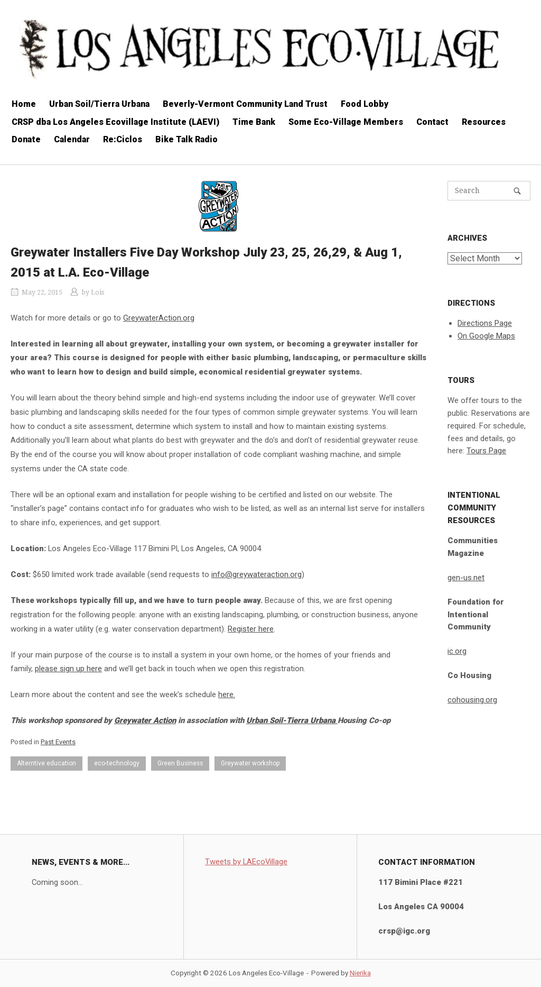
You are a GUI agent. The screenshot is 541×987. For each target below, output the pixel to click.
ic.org (457, 651)
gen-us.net (465, 577)
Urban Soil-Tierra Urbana (292, 720)
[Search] (517, 190)
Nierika (360, 973)
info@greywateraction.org (256, 574)
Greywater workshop (250, 763)
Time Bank (253, 122)
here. (226, 694)
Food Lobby (364, 104)
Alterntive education (46, 763)
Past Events (58, 742)
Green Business (180, 763)
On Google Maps (486, 336)
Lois (97, 292)
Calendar (72, 139)
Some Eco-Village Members (345, 122)
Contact (432, 122)
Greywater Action (145, 720)
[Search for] (488, 190)
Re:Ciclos (122, 139)
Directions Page (485, 323)
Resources (484, 122)
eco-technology (116, 763)
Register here (251, 629)
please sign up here (68, 668)
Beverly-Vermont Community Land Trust (245, 104)
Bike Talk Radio (186, 139)
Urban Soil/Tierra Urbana (99, 104)
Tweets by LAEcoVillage (246, 861)
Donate (26, 139)
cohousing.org (472, 700)
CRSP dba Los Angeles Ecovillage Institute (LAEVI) (115, 122)
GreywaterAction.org (158, 318)
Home (24, 104)
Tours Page (486, 450)
